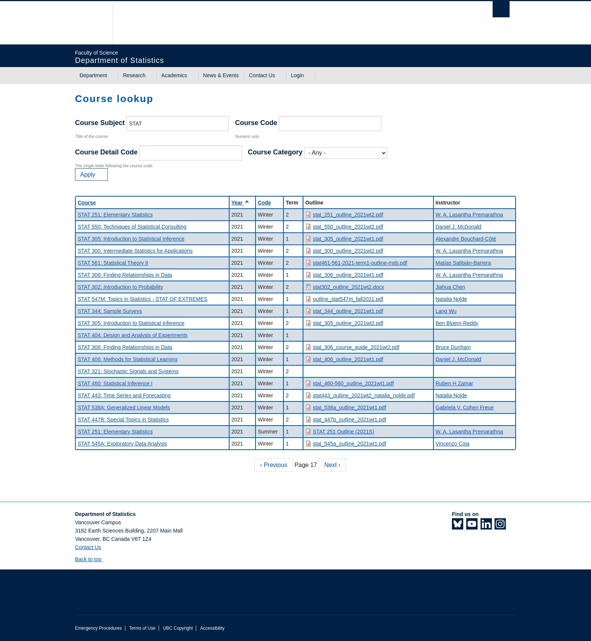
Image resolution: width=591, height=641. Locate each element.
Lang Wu (446, 311)
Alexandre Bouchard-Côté (466, 239)
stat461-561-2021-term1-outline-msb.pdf (360, 263)
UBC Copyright (178, 628)
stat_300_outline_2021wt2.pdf (348, 251)
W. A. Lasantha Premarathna (469, 215)
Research (134, 75)
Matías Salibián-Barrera (463, 263)
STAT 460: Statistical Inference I (115, 383)
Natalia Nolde (451, 299)
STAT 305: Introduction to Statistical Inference (131, 239)
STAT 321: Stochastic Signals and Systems (128, 371)
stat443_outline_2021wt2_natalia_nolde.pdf (364, 395)
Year (240, 203)
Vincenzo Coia (453, 444)
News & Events (221, 75)
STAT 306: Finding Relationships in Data (125, 275)
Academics (174, 75)
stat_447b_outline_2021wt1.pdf (349, 420)
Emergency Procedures (98, 628)
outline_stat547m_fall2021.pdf (348, 299)
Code (264, 203)
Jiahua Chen (450, 287)
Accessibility (212, 628)
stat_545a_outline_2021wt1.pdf (349, 444)
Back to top (92, 559)
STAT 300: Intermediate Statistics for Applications (135, 251)
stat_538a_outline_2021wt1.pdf (349, 407)
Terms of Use (142, 628)
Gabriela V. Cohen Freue (465, 407)
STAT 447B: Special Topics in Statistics (123, 420)
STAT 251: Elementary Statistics (115, 215)
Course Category (275, 152)
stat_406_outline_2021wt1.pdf (348, 359)
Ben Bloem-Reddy (457, 323)
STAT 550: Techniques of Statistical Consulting (132, 227)
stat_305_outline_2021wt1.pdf (348, 239)
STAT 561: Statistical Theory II (113, 263)
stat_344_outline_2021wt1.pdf (348, 311)
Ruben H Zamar (454, 383)
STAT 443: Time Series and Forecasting (124, 395)
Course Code (256, 123)
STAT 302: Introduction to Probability (120, 287)
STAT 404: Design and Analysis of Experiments (133, 335)
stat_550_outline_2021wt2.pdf (348, 227)
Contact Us (262, 75)
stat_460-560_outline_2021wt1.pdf (353, 383)
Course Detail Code (106, 152)
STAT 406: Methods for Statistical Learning (128, 359)
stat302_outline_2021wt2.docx (348, 287)
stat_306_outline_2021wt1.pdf (348, 275)
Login (297, 75)
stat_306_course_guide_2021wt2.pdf (356, 347)
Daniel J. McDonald (458, 227)
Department (93, 75)
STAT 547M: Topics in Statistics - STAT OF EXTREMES (142, 299)
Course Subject (100, 123)
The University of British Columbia (91, 22)
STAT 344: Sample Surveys (110, 311)
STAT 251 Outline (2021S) (343, 432)
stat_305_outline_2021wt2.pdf (348, 323)
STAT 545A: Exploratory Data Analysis (122, 444)
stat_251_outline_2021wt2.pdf (348, 215)
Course (87, 203)
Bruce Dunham (453, 347)
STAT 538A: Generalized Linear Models (124, 407)
